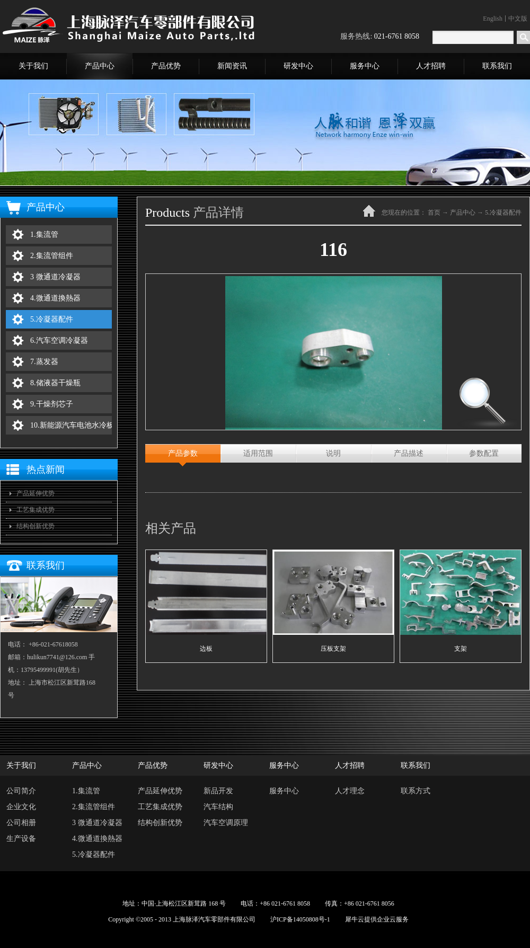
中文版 (517, 18)
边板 (206, 648)
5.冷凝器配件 (503, 212)
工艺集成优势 (35, 509)
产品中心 (462, 212)
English (492, 18)
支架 (460, 648)
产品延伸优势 (35, 493)
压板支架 (333, 648)
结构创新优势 (35, 526)
